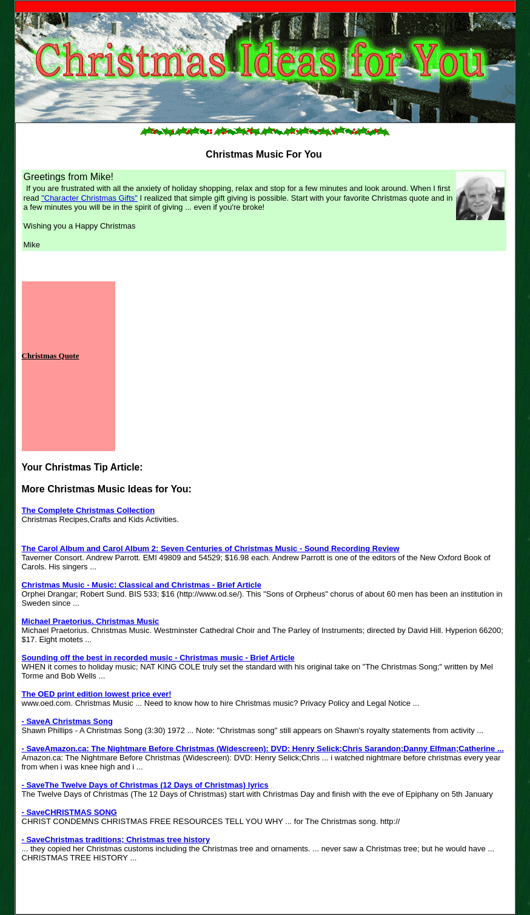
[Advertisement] (245, 366)
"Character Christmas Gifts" (89, 198)
